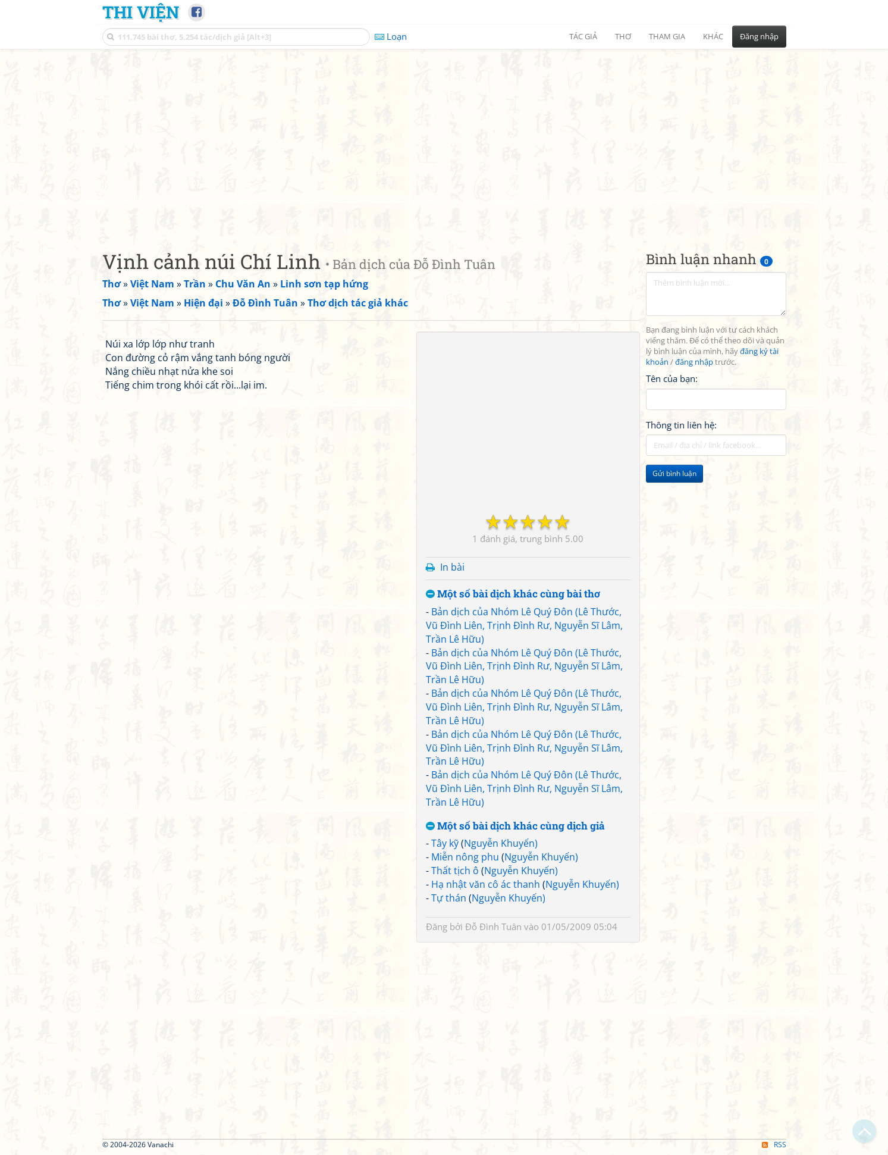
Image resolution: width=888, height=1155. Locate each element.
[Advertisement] (444, 140)
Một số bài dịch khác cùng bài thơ (513, 594)
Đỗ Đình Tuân (493, 926)
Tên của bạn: (672, 378)
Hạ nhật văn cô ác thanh (485, 884)
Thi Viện (140, 12)
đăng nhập (694, 362)
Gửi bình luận (674, 473)
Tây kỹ (445, 843)
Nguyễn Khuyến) (501, 843)
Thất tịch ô (455, 870)
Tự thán (448, 897)
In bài (452, 567)
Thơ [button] (623, 36)
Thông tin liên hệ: (681, 425)
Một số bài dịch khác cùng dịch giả (515, 826)
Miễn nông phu (465, 856)
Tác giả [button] (583, 36)
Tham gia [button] (667, 36)
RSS (774, 1145)
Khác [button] (713, 36)
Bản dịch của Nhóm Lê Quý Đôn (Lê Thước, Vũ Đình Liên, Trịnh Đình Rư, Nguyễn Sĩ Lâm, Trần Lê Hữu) (524, 625)
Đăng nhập (759, 36)
